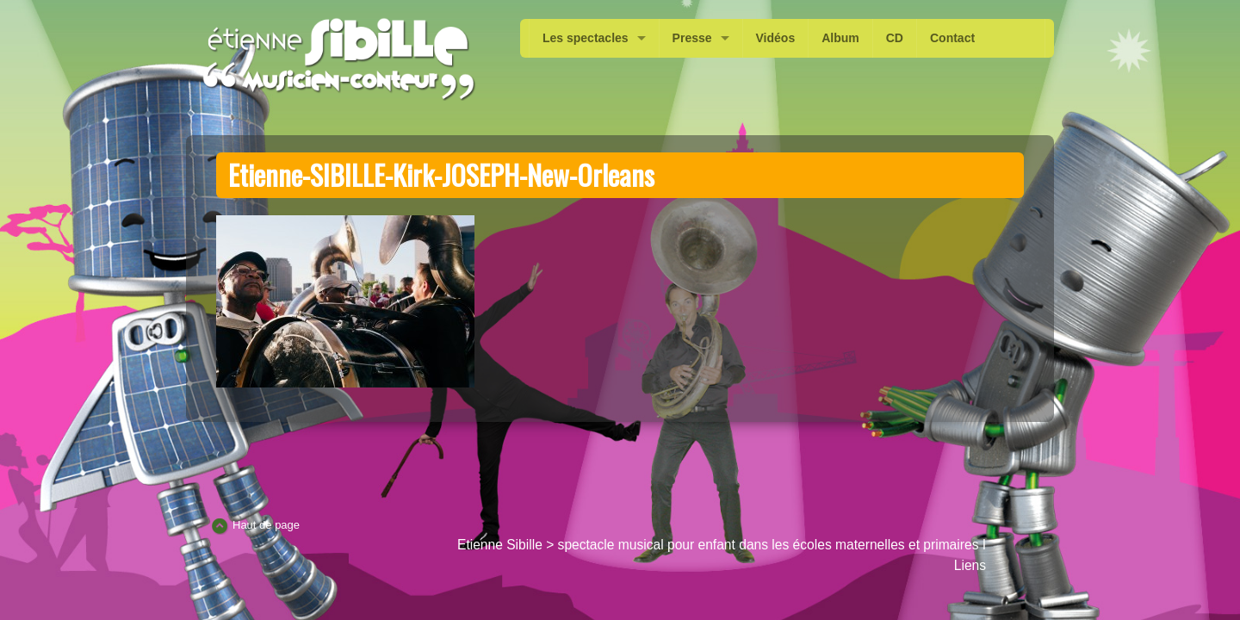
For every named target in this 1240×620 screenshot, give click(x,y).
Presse (692, 38)
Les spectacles (585, 38)
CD (894, 38)
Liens (970, 565)
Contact (952, 38)
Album (840, 38)
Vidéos (776, 38)
